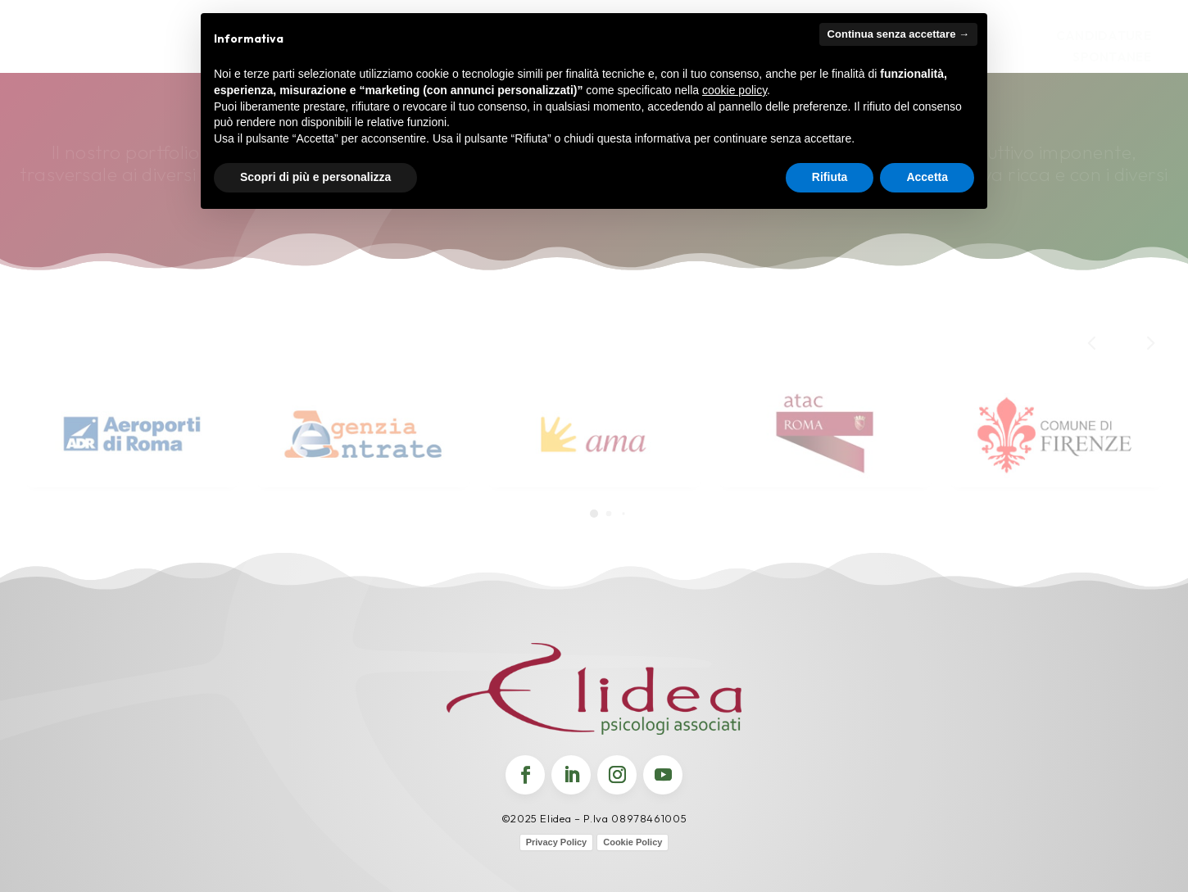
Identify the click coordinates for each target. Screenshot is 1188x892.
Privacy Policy (556, 842)
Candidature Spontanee (1103, 46)
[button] (1149, 342)
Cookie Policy (632, 842)
